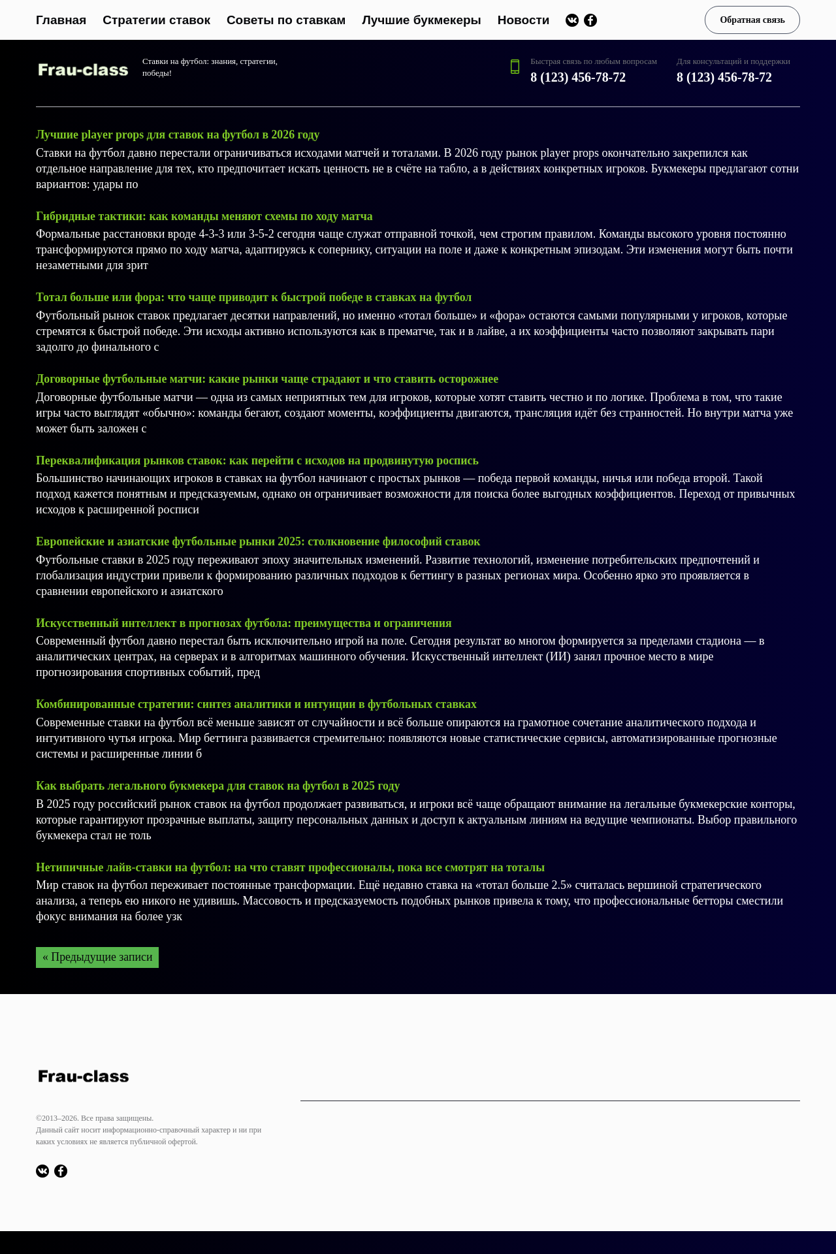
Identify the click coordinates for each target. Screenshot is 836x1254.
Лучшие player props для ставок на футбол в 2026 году (179, 134)
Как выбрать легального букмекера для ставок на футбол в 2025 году (220, 782)
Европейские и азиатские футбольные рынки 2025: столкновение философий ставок (260, 539)
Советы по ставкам (286, 20)
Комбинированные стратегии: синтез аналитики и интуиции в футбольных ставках (259, 701)
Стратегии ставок (156, 20)
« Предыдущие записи (97, 953)
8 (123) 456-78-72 (578, 77)
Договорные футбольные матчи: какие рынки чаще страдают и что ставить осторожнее (270, 377)
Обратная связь (752, 20)
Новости (524, 20)
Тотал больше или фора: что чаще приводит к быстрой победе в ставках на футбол (256, 296)
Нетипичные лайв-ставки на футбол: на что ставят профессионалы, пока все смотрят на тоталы (293, 863)
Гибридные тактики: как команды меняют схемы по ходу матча (206, 215)
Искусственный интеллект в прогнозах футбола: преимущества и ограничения (246, 620)
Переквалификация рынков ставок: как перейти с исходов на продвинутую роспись (260, 458)
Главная (61, 20)
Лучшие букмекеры (421, 20)
